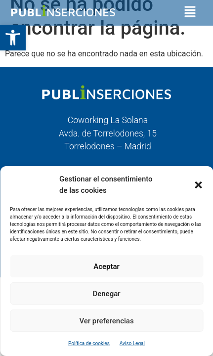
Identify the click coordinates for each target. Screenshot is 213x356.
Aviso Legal (132, 343)
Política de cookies (89, 343)
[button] (13, 37)
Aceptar (106, 266)
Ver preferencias (106, 320)
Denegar (106, 293)
